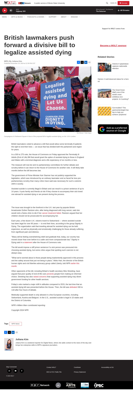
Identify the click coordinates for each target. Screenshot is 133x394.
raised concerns (40, 281)
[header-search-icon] (108, 5)
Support (52, 21)
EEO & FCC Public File (54, 377)
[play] (4, 15)
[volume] (11, 15)
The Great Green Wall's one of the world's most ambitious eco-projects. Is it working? (120, 99)
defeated (73, 292)
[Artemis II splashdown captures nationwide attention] (104, 71)
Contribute (77, 372)
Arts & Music (17, 21)
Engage (74, 21)
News (4, 21)
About (63, 21)
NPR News (15, 328)
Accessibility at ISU (107, 372)
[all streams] (123, 15)
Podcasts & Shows (35, 21)
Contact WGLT (51, 372)
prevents (50, 279)
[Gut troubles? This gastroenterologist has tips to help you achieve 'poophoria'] (104, 115)
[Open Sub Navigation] (8, 21)
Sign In (114, 5)
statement (28, 247)
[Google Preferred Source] (113, 134)
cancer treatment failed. (52, 218)
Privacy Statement (80, 377)
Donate (125, 5)
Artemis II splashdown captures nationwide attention (120, 71)
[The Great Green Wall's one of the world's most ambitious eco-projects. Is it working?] (104, 98)
